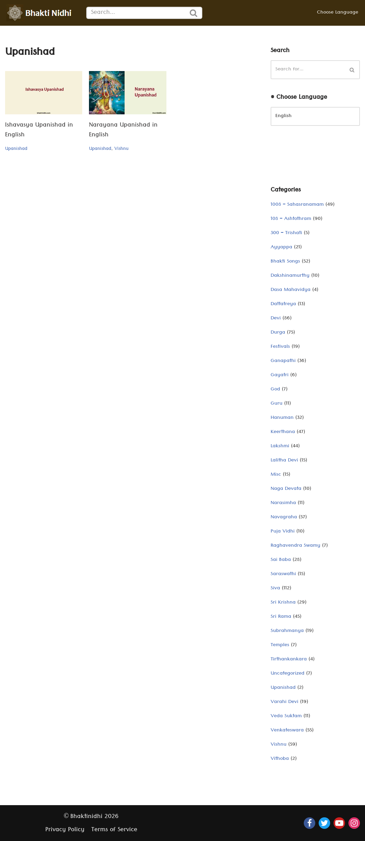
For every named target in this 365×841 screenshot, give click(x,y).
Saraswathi (283, 574)
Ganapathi (283, 361)
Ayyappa (281, 247)
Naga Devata (286, 489)
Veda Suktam (286, 716)
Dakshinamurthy (290, 276)
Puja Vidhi (283, 531)
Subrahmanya (287, 631)
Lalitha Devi (284, 460)
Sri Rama (281, 617)
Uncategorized (287, 673)
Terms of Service (114, 830)
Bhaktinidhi (86, 817)
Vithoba (280, 759)
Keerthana (283, 432)
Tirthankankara (289, 659)
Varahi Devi (284, 702)
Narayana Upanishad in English (123, 130)
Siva (275, 588)
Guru (276, 404)
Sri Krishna (283, 602)
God (275, 389)
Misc (276, 475)
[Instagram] (354, 823)
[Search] (135, 13)
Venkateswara (287, 730)
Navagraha (284, 517)
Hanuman (282, 418)
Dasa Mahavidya (291, 290)
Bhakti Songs (285, 261)
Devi (276, 318)
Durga (278, 332)
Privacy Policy (65, 830)
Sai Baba (281, 560)
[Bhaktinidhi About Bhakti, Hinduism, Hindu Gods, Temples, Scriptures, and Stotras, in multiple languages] (40, 12)
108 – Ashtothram (291, 219)
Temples (280, 645)
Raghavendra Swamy (295, 546)
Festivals (280, 347)
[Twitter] (324, 823)
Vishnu (121, 149)
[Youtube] (339, 823)
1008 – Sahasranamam (297, 205)
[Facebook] (309, 823)
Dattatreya (283, 304)
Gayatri (280, 375)
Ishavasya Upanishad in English (39, 130)
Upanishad (16, 149)
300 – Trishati (286, 233)
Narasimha (283, 503)
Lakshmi (280, 446)
